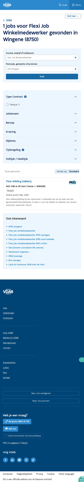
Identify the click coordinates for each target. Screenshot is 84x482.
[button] (81, 359)
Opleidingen (8, 313)
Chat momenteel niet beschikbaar (24, 435)
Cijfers (6, 367)
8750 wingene (15, 226)
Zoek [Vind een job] (42, 76)
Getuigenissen (9, 342)
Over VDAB (8, 332)
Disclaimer (8, 474)
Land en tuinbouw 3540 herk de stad (26, 264)
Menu (78, 4)
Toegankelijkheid (24, 474)
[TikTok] (33, 459)
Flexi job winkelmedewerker (22, 230)
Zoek (64, 4)
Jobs (7, 20)
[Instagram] (26, 459)
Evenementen (9, 362)
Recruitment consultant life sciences (26, 247)
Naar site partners (41, 400)
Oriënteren (8, 318)
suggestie (14, 442)
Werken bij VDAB (10, 337)
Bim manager (15, 260)
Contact (7, 347)
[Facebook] (5, 459)
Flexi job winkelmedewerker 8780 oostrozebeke (31, 239)
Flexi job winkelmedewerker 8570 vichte (28, 243)
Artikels (6, 377)
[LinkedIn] (12, 459)
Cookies (50, 474)
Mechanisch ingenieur (19, 251)
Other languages (66, 474)
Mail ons (12, 428)
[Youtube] (19, 459)
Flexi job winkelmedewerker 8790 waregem (29, 235)
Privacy (39, 474)
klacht (25, 442)
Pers (5, 372)
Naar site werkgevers (41, 393)
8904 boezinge (15, 256)
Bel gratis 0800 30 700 (19, 421)
